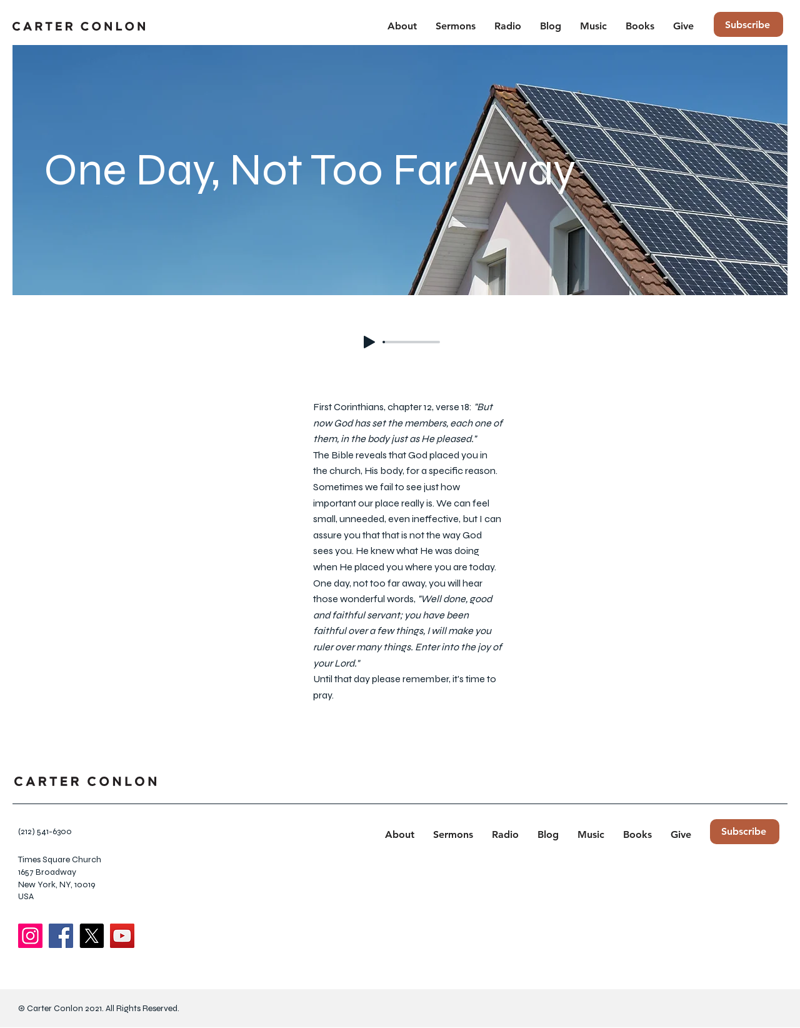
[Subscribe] (748, 24)
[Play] (369, 342)
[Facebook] (61, 936)
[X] (91, 936)
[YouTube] (122, 936)
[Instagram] (30, 936)
